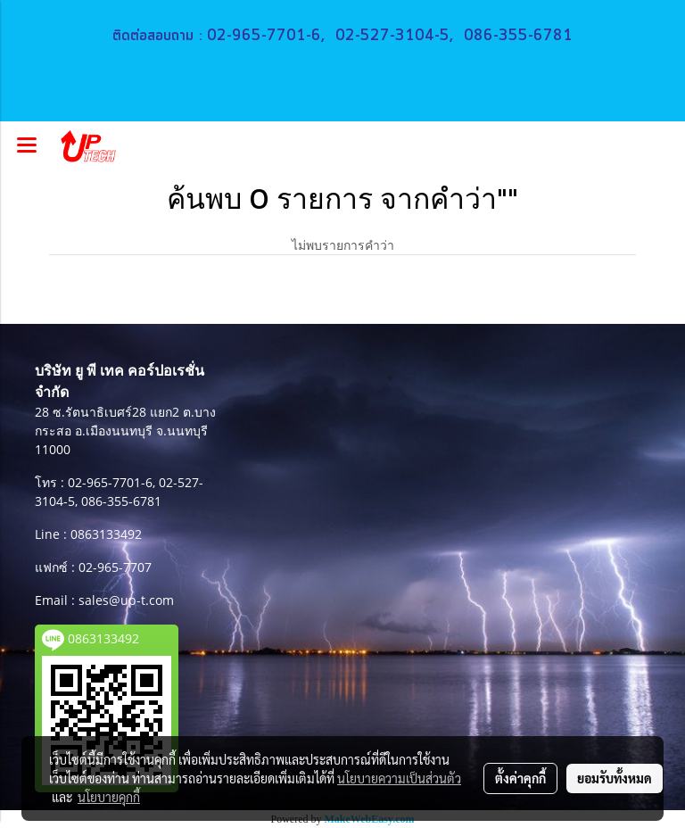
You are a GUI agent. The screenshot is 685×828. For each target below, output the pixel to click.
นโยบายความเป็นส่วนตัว (399, 778)
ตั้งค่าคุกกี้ (520, 778)
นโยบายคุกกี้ (109, 797)
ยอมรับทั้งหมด (614, 778)
